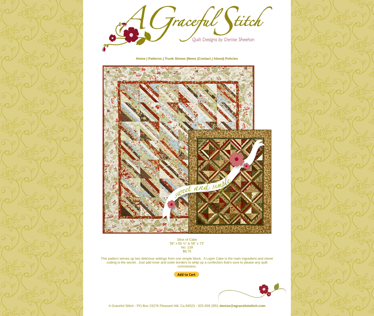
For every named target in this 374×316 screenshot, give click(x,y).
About (218, 58)
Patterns (155, 58)
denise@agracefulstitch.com (242, 306)
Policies (231, 58)
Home (140, 58)
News (192, 58)
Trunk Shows (175, 58)
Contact (205, 58)
